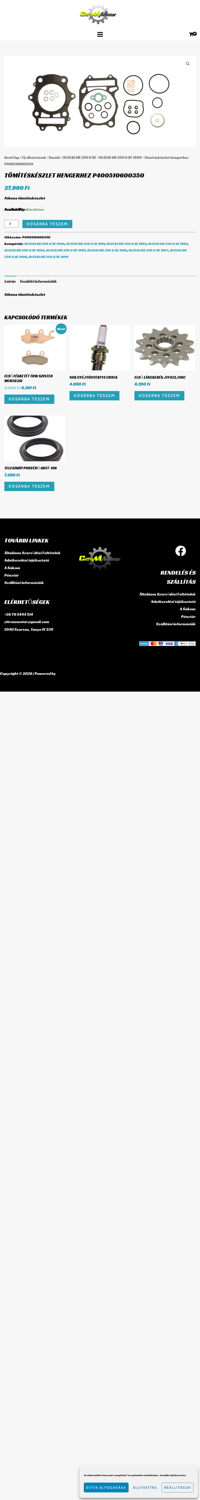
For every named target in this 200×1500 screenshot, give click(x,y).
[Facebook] (181, 551)
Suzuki (54, 157)
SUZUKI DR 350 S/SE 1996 (107, 250)
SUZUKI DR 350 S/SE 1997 (148, 250)
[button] (188, 64)
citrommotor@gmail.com (26, 620)
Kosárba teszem (47, 224)
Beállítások (177, 1488)
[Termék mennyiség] (11, 224)
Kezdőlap (11, 157)
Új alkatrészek (34, 157)
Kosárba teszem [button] (29, 399)
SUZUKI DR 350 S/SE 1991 (85, 243)
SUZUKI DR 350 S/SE (79, 157)
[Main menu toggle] (100, 34)
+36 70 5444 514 (18, 613)
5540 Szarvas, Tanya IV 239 (28, 627)
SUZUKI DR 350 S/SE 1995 (66, 250)
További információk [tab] (38, 281)
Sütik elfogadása (106, 1488)
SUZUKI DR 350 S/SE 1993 (168, 243)
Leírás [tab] (10, 281)
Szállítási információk (24, 581)
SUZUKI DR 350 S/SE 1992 (126, 243)
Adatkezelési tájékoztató (26, 560)
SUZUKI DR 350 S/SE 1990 (44, 243)
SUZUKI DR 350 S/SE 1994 (24, 250)
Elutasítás (145, 1488)
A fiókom (12, 567)
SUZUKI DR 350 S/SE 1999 (48, 256)
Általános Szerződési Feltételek (32, 552)
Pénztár (11, 574)
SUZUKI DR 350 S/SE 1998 (120, 157)
